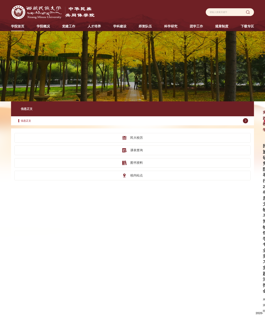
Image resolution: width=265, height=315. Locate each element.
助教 (150, 287)
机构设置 (89, 268)
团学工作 (193, 263)
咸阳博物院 (17, 275)
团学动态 (193, 268)
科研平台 (173, 274)
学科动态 (132, 274)
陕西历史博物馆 (19, 262)
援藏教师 (152, 293)
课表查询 (35, 135)
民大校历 (35, 123)
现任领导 (68, 274)
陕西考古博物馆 (19, 268)
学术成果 (173, 280)
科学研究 (173, 263)
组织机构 (68, 280)
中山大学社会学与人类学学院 (26, 287)
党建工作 (89, 263)
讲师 (150, 280)
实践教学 (109, 293)
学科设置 (132, 268)
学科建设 (132, 263)
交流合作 (109, 280)
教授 (150, 268)
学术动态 (173, 287)
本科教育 (109, 268)
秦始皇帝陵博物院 (20, 293)
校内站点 (35, 160)
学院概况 (68, 263)
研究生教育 (110, 274)
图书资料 (35, 147)
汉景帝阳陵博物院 (20, 281)
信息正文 (37, 106)
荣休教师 (152, 299)
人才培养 (109, 263)
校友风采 (68, 287)
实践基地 (109, 287)
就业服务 (193, 274)
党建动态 (89, 274)
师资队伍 (152, 263)
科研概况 (173, 268)
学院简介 (68, 268)
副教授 (151, 274)
